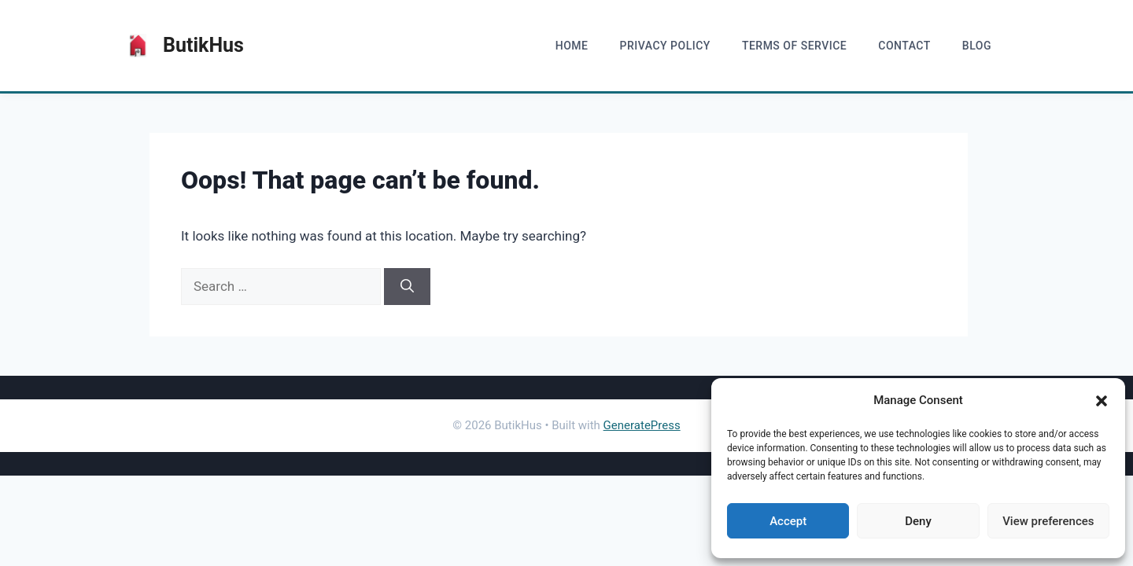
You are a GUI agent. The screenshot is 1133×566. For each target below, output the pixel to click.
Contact (904, 45)
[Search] (407, 287)
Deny (918, 521)
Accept (787, 521)
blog (976, 45)
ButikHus (203, 45)
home (572, 45)
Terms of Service (794, 45)
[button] (1101, 401)
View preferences (1048, 521)
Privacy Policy (664, 45)
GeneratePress (642, 425)
